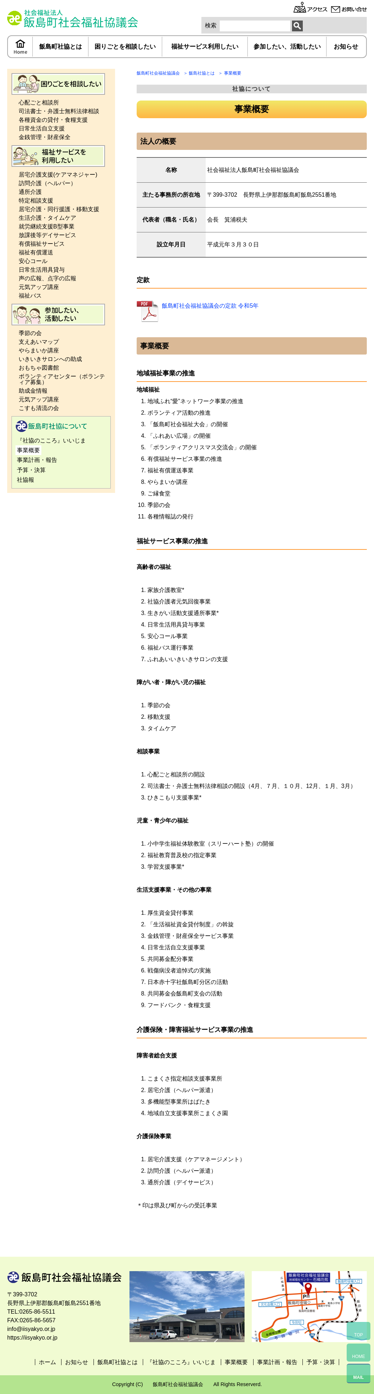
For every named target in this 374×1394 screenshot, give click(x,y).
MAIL (358, 1377)
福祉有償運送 (36, 252)
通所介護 (30, 192)
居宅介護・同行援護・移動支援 (59, 209)
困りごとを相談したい (125, 46)
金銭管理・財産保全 (44, 137)
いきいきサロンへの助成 (50, 359)
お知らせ (346, 46)
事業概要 (28, 450)
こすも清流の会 (39, 408)
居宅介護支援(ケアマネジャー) (58, 175)
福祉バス (30, 296)
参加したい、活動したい (287, 46)
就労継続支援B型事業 (46, 226)
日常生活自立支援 (42, 128)
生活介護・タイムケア (47, 218)
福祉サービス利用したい (204, 46)
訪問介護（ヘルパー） (47, 183)
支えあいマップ (39, 342)
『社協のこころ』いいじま (51, 440)
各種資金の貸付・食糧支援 (53, 120)
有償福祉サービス (42, 244)
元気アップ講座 (39, 287)
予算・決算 (31, 470)
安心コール (33, 261)
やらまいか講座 (39, 350)
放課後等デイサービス (47, 235)
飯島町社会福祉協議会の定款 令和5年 (210, 306)
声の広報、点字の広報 (47, 278)
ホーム (20, 47)
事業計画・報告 (37, 460)
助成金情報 (33, 391)
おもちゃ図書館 (39, 368)
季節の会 (30, 333)
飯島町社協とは (60, 46)
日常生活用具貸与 (42, 270)
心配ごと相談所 (39, 102)
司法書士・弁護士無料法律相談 (59, 111)
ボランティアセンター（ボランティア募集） (62, 379)
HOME (358, 1356)
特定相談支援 (36, 200)
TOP (358, 1334)
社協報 (25, 480)
